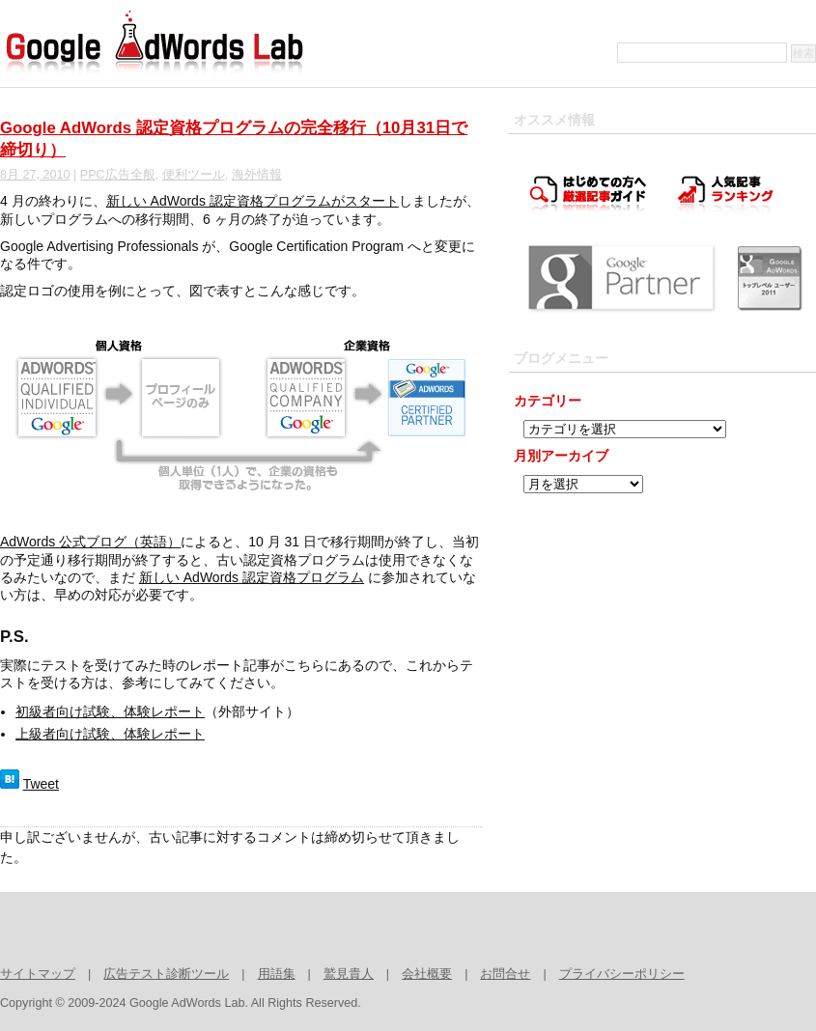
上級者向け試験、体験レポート (110, 733)
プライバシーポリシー (622, 974)
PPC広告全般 (117, 174)
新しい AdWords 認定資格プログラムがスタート (252, 201)
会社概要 (427, 974)
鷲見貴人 (349, 974)
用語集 (276, 974)
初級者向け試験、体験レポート (110, 711)
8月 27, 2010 (35, 174)
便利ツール (193, 174)
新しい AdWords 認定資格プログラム (251, 577)
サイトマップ (37, 974)
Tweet (41, 784)
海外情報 (257, 174)
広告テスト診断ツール (166, 974)
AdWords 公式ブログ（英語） (90, 541)
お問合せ (505, 974)
